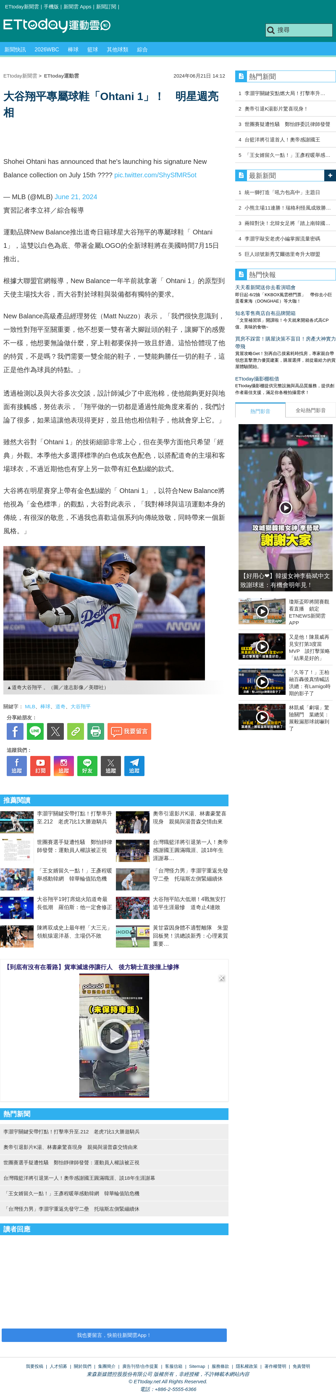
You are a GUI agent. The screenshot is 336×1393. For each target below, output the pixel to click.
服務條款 (220, 1366)
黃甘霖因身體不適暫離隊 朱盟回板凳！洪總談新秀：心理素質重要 (190, 936)
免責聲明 (301, 1366)
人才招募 (58, 1366)
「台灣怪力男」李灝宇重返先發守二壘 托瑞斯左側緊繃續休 (71, 1209)
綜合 (142, 49)
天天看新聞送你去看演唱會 (265, 287)
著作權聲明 (275, 1366)
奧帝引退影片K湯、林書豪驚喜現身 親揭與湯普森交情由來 (70, 1147)
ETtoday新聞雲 (22, 6)
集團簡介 (107, 1366)
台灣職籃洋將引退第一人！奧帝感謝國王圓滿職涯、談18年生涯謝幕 (190, 850)
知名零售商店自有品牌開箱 (265, 313)
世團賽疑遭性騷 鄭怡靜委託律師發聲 (287, 124)
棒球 (73, 49)
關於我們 (82, 1366)
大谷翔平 (81, 706)
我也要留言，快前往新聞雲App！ (114, 1335)
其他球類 (117, 49)
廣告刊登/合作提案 (140, 1366)
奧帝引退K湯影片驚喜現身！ (276, 108)
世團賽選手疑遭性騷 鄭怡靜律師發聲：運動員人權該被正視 (71, 1162)
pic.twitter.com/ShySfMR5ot (155, 175)
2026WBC (47, 49)
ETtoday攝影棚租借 (257, 378)
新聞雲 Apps (77, 6)
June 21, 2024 (76, 196)
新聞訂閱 (106, 6)
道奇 (60, 706)
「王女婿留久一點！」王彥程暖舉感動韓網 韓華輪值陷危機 (71, 1193)
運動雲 (62, 26)
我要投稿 (34, 1366)
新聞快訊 (15, 49)
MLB (30, 706)
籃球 (92, 49)
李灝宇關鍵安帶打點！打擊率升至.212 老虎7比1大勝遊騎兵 (71, 1131)
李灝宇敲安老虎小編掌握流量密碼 (282, 238)
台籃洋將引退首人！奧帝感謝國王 (282, 139)
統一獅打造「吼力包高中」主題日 (282, 192)
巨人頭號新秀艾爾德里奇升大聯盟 (282, 254)
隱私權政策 (247, 1366)
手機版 (51, 6)
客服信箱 (173, 1366)
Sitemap (197, 1366)
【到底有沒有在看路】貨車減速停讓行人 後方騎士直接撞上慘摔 (91, 967)
